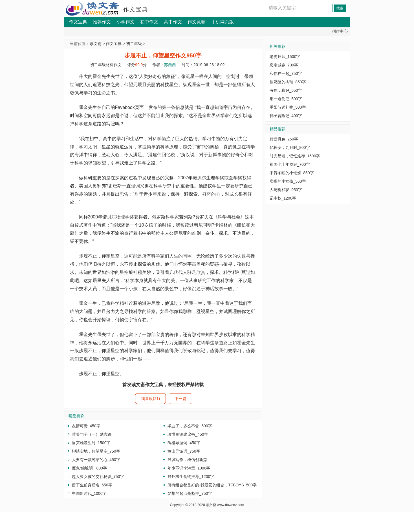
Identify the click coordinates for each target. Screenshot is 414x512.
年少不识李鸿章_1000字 (189, 468)
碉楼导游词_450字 (184, 443)
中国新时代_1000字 (89, 493)
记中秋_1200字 (283, 198)
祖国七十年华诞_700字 (290, 164)
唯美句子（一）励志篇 (91, 434)
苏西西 (170, 64)
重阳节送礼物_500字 (288, 107)
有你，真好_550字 (286, 90)
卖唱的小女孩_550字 (288, 181)
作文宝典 (135, 9)
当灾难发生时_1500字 (91, 443)
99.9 (139, 64)
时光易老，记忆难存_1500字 (295, 156)
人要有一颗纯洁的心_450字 (96, 459)
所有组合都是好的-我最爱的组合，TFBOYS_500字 (212, 485)
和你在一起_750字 (286, 73)
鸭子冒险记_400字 (286, 115)
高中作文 (173, 21)
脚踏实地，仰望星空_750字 (96, 451)
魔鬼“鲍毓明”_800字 (89, 468)
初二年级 (134, 43)
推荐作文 (102, 21)
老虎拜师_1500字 (285, 56)
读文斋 (96, 43)
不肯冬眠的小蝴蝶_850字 (292, 173)
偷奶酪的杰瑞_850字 (288, 82)
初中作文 (149, 21)
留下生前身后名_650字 (92, 485)
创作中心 (340, 31)
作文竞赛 (197, 21)
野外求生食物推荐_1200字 (191, 476)
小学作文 (125, 21)
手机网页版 (222, 21)
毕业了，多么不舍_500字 (190, 426)
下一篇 (180, 398)
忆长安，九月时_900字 (290, 147)
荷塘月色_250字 (284, 139)
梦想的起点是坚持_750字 (190, 493)
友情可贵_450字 (86, 426)
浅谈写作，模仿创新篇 (187, 459)
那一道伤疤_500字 (286, 99)
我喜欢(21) (150, 398)
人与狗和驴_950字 (286, 189)
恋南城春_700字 (284, 65)
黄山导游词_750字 (184, 451)
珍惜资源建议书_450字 (188, 434)
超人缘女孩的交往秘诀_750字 (98, 476)
